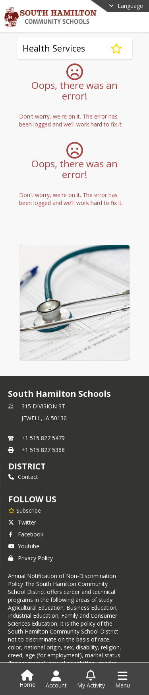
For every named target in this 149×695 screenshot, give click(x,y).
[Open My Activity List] (91, 679)
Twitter (22, 522)
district (27, 466)
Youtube (23, 546)
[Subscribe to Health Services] (116, 48)
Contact (23, 477)
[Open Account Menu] (56, 679)
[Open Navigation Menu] (122, 679)
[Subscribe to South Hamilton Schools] (24, 510)
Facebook (25, 534)
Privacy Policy (30, 558)
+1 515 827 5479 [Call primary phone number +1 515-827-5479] (43, 438)
